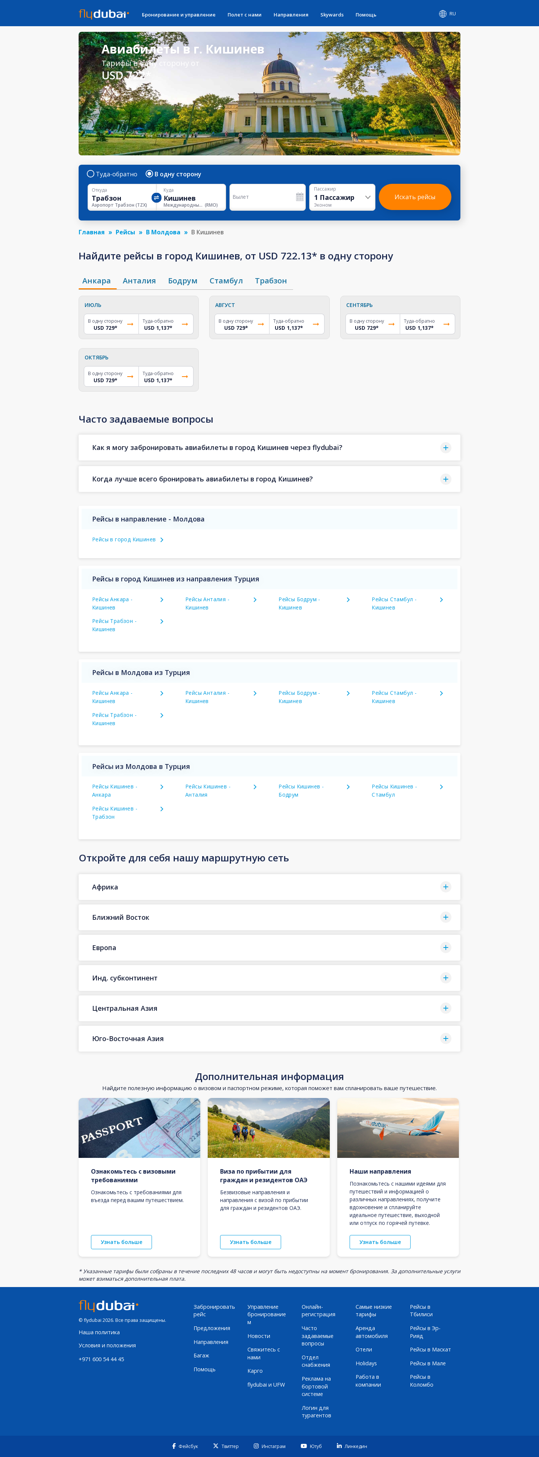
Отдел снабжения (316, 1361)
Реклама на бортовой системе (316, 1386)
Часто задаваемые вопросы (318, 1335)
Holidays (366, 1363)
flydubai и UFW (266, 1384)
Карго (255, 1370)
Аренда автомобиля (372, 1331)
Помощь (366, 14)
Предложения (212, 1328)
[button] (269, 447)
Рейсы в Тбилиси (421, 1310)
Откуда (99, 190)
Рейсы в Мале (428, 1363)
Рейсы (125, 232)
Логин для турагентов (316, 1411)
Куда (169, 190)
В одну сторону (173, 174)
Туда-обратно (112, 174)
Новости (258, 1335)
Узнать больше (121, 1241)
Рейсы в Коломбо (421, 1380)
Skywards (332, 14)
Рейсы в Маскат (430, 1349)
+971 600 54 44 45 (101, 1359)
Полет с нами (245, 14)
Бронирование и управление (179, 14)
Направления (291, 14)
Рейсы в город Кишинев (124, 539)
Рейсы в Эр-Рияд (425, 1331)
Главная (92, 232)
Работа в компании (368, 1380)
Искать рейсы (415, 197)
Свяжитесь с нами (263, 1353)
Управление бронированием (266, 1314)
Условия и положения (107, 1345)
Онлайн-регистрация (318, 1310)
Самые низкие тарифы (374, 1310)
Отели (364, 1349)
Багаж (201, 1355)
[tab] (98, 280)
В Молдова (163, 232)
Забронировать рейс (214, 1310)
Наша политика (99, 1332)
